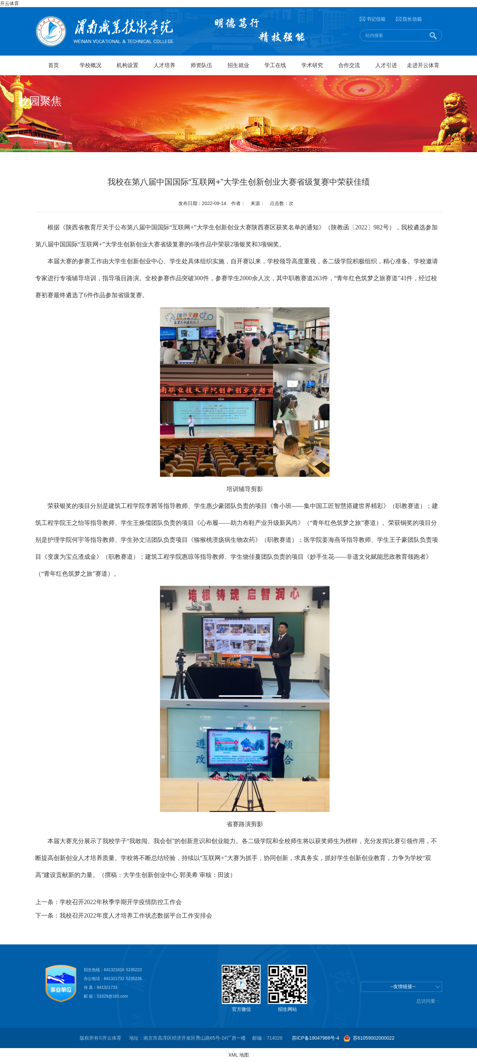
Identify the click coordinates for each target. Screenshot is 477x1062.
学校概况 (90, 65)
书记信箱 (375, 19)
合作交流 (349, 65)
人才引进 (386, 65)
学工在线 (275, 65)
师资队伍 (201, 65)
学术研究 (312, 65)
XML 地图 (238, 1055)
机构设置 (127, 65)
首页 (53, 65)
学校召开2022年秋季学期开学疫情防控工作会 (121, 902)
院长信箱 (412, 19)
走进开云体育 (423, 65)
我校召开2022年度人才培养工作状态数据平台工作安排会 (136, 915)
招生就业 (238, 65)
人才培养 (164, 65)
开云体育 (9, 3)
